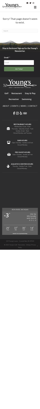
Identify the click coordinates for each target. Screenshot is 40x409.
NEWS (23, 106)
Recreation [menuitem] (14, 99)
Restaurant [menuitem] (16, 93)
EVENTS (15, 106)
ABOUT (6, 106)
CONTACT (32, 106)
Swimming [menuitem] (26, 99)
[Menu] (35, 7)
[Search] (20, 31)
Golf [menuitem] (6, 93)
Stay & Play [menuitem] (30, 93)
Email (7, 57)
